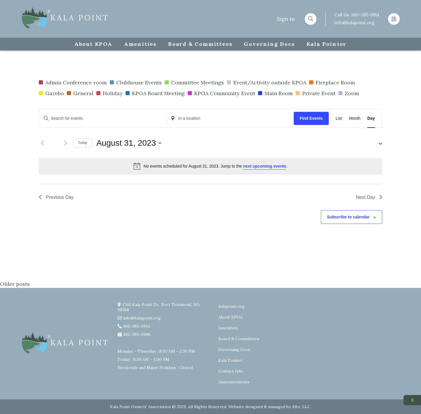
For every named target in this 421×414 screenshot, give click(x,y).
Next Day (369, 197)
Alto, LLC (301, 406)
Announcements (233, 382)
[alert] (210, 166)
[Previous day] (42, 143)
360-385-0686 (137, 334)
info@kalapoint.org (354, 22)
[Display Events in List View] (339, 118)
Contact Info (230, 371)
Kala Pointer (327, 44)
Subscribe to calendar (348, 217)
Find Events (311, 118)
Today (82, 143)
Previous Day (56, 197)
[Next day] (65, 143)
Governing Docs (269, 44)
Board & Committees (200, 44)
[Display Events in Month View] (354, 118)
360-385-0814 (365, 15)
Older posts (15, 284)
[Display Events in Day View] (371, 118)
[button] (375, 143)
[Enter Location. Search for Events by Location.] (230, 118)
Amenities (140, 44)
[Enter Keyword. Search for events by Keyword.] (102, 118)
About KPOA (93, 44)
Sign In (286, 18)
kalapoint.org (231, 306)
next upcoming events (264, 166)
